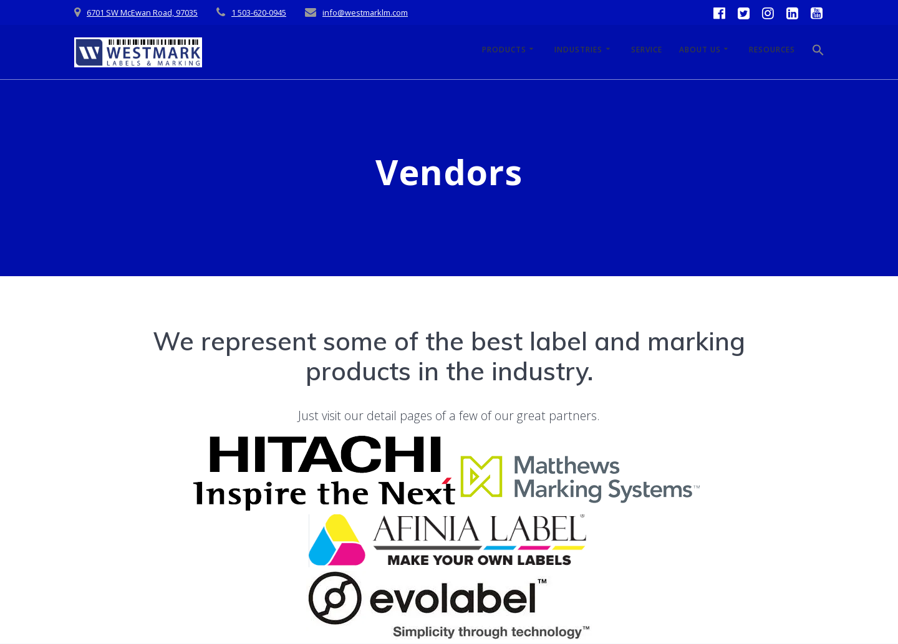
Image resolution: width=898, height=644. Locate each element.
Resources (772, 49)
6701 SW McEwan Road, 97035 (142, 12)
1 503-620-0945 (258, 12)
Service (646, 49)
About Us (700, 49)
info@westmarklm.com (365, 12)
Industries (578, 49)
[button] (818, 52)
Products (504, 49)
